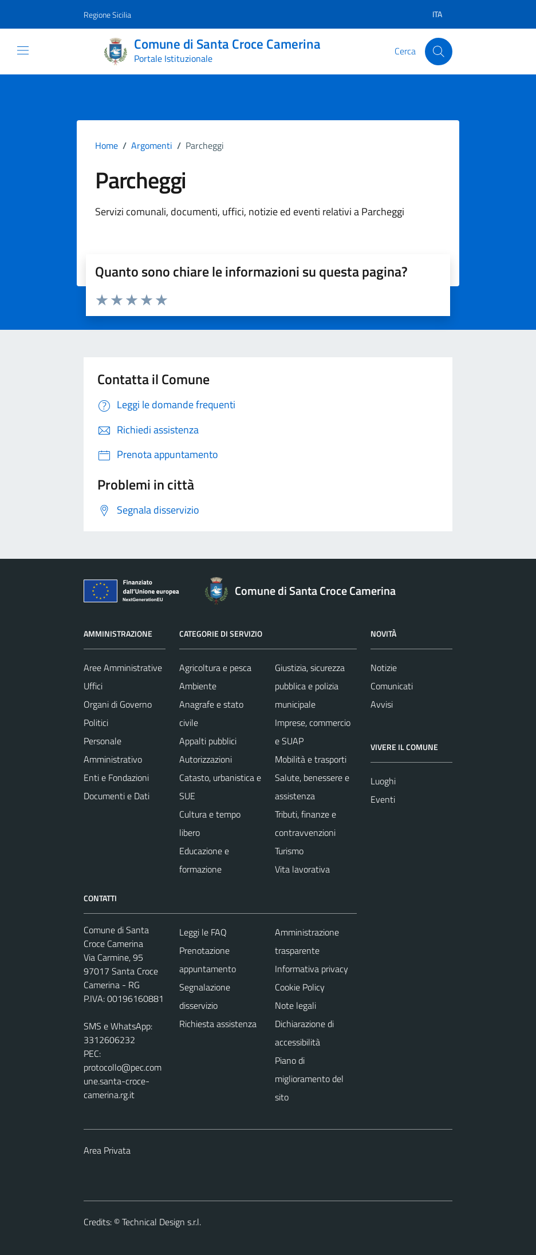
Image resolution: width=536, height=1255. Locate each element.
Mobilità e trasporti (310, 759)
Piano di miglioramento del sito (309, 1078)
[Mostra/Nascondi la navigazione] (23, 50)
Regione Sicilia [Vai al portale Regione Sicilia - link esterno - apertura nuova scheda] (107, 15)
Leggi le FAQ (203, 932)
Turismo (289, 851)
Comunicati (392, 686)
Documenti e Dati (116, 796)
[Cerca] (438, 51)
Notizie (384, 667)
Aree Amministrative (123, 667)
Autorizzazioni (205, 759)
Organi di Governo (118, 704)
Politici (96, 722)
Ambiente (197, 686)
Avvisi (382, 704)
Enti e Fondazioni (116, 777)
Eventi (383, 799)
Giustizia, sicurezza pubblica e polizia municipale (310, 686)
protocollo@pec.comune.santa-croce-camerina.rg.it (122, 1081)
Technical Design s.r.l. (161, 1222)
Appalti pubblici (208, 741)
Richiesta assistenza (218, 1024)
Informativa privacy (311, 969)
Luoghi (383, 781)
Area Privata (107, 1150)
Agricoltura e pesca (215, 667)
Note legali (295, 1005)
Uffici (93, 686)
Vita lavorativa (302, 869)
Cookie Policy (300, 987)
